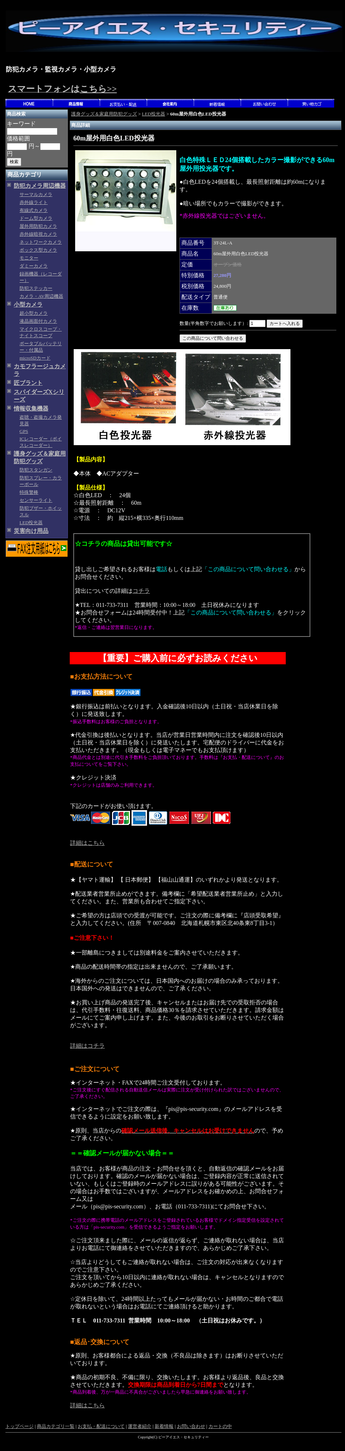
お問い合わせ (191, 1426)
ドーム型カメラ (36, 218)
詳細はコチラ (87, 1046)
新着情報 (164, 1426)
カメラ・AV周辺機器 (41, 296)
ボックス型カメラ (38, 250)
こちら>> (98, 89)
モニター (29, 258)
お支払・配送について (101, 1426)
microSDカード (35, 358)
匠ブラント (28, 383)
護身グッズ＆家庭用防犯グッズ (104, 114)
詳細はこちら (87, 843)
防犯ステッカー (36, 288)
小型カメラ (28, 304)
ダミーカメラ (34, 266)
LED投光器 (31, 522)
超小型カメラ (34, 313)
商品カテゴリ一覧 (55, 1426)
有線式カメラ (34, 210)
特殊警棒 (29, 492)
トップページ (19, 1426)
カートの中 (220, 1426)
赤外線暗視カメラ (38, 234)
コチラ (141, 591)
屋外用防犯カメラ (38, 226)
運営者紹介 (139, 1426)
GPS (24, 431)
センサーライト (36, 500)
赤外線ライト (34, 202)
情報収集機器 (31, 408)
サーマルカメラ (36, 194)
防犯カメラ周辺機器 (40, 186)
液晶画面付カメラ (38, 321)
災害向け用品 (31, 531)
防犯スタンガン (36, 470)
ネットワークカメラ (41, 242)
